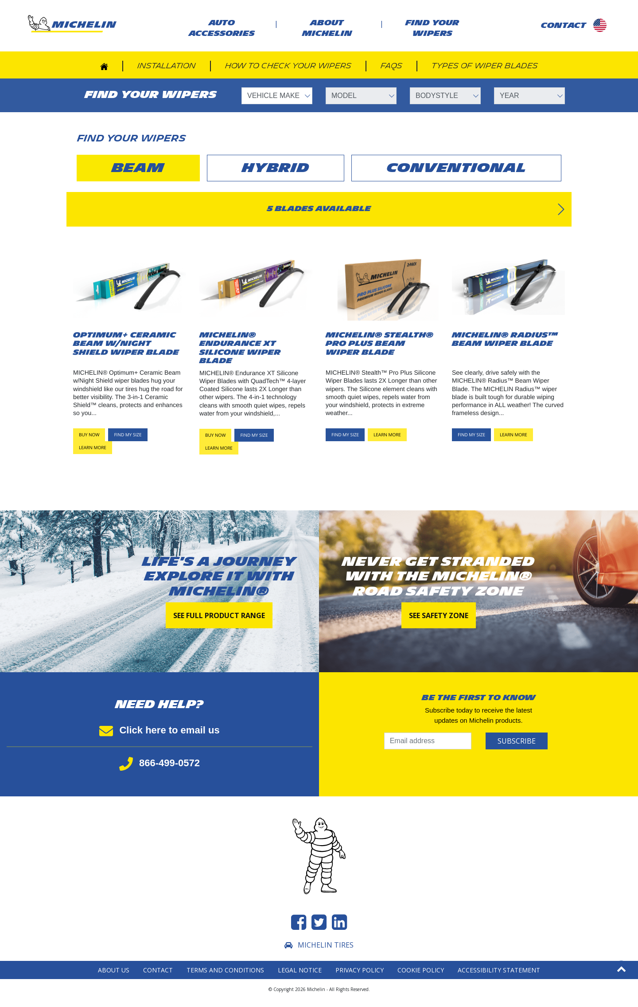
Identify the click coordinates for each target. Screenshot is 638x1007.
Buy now (89, 434)
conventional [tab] (456, 168)
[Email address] (427, 741)
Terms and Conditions (225, 970)
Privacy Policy (359, 970)
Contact (158, 970)
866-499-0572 (159, 762)
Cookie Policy (420, 970)
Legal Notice (300, 970)
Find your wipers (432, 28)
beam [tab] (138, 168)
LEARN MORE (92, 447)
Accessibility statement (499, 970)
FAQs (391, 66)
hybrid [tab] (275, 168)
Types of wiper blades (485, 66)
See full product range (219, 615)
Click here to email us (159, 730)
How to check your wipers (288, 66)
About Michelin (327, 28)
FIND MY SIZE (127, 434)
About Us (113, 970)
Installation (166, 66)
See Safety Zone (438, 615)
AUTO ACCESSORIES (222, 28)
